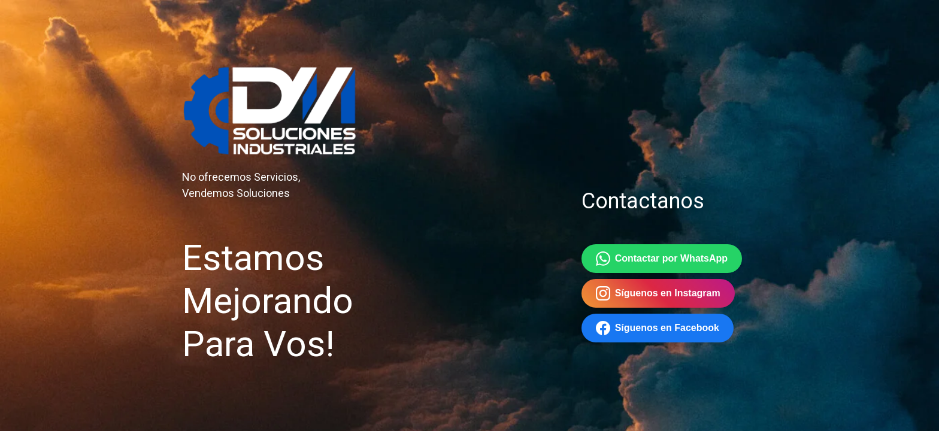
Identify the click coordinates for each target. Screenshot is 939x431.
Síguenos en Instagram (658, 293)
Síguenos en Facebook (657, 328)
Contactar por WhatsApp (662, 258)
